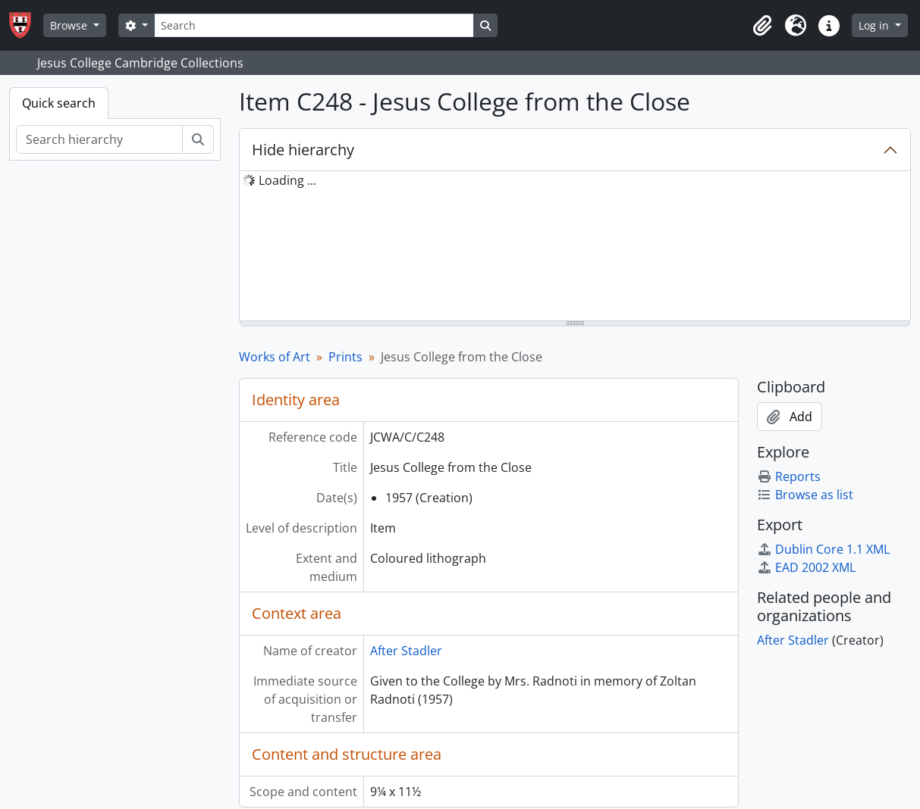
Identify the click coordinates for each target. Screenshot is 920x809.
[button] (762, 25)
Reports (789, 476)
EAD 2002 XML (806, 567)
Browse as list (805, 494)
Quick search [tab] (59, 103)
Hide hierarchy (303, 149)
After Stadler (406, 650)
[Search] (314, 25)
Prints (345, 356)
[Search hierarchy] (99, 139)
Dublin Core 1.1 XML (823, 549)
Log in (875, 25)
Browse (70, 25)
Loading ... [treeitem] (287, 180)
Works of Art (274, 356)
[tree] (575, 247)
